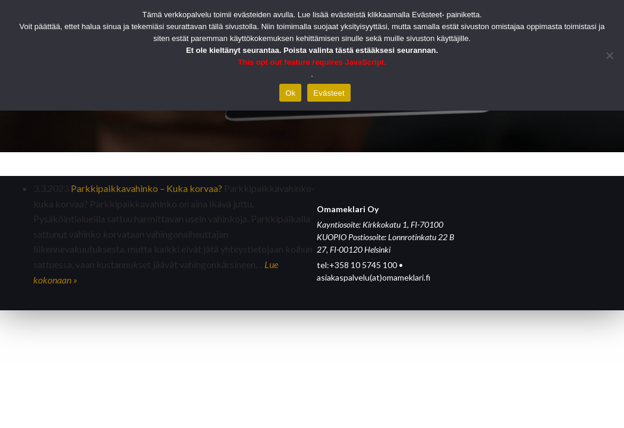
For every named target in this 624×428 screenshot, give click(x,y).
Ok (290, 93)
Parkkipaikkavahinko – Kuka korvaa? (146, 188)
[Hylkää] (609, 55)
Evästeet (329, 93)
